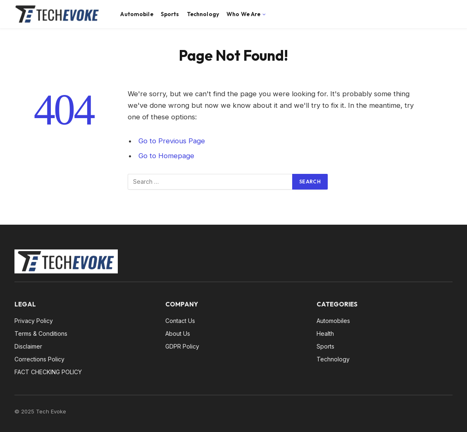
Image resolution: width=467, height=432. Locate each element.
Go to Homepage (166, 156)
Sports (170, 14)
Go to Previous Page (171, 141)
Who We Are (243, 14)
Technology (203, 14)
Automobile (136, 14)
